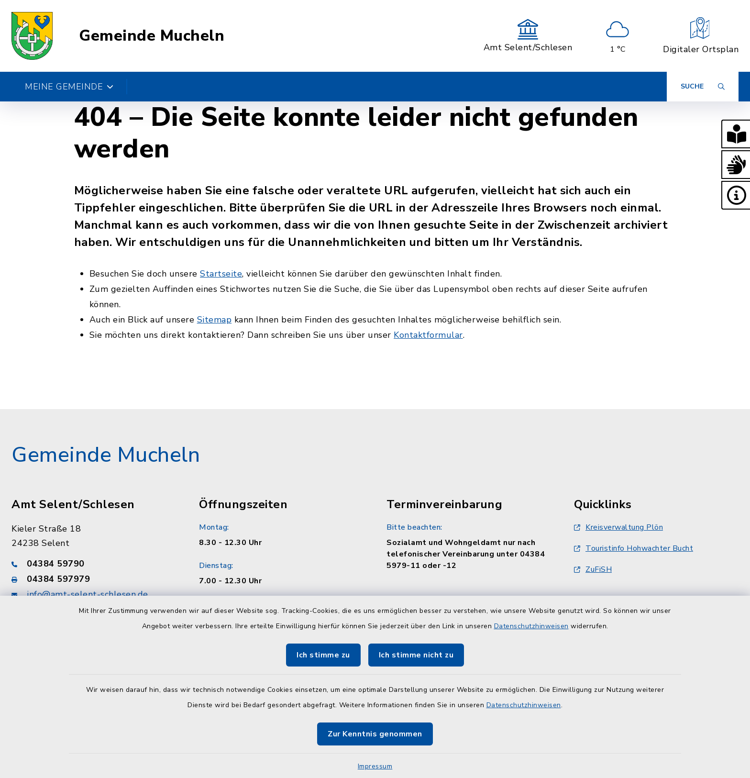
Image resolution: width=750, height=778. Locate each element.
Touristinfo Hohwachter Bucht (633, 548)
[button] (735, 134)
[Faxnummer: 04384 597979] (93, 579)
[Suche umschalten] (703, 86)
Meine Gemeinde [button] (69, 86)
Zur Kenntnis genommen (375, 734)
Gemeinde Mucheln (151, 36)
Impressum (375, 766)
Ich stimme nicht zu (416, 655)
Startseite (221, 273)
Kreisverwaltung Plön (618, 527)
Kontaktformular (428, 335)
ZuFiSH (593, 569)
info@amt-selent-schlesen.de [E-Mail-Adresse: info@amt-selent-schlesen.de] (87, 594)
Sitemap (214, 319)
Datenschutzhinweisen (531, 626)
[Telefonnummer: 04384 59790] (93, 563)
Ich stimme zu (323, 655)
